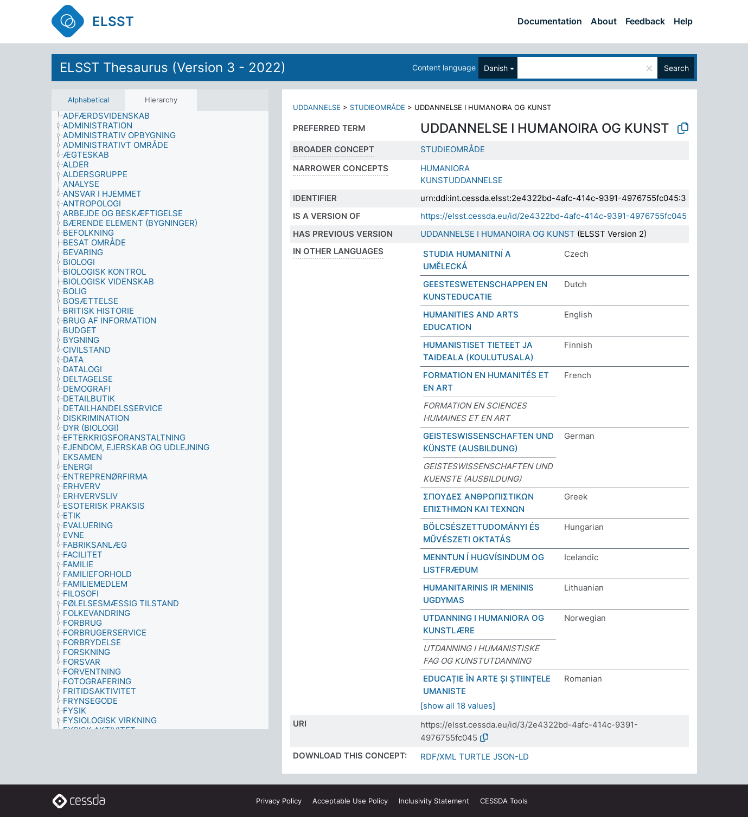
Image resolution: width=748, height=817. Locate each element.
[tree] (160, 420)
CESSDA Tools (504, 800)
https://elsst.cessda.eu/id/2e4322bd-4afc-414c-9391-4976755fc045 (553, 216)
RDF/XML (438, 756)
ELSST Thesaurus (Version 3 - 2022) (173, 67)
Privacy (279, 800)
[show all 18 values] (457, 706)
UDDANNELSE (317, 107)
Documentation (549, 21)
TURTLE (474, 756)
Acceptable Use (350, 800)
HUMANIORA (445, 168)
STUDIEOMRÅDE (377, 107)
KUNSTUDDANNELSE (461, 180)
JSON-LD (511, 756)
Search (676, 68)
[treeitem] (110, 116)
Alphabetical (88, 99)
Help (683, 21)
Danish (496, 68)
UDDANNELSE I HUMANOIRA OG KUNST (497, 234)
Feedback (645, 21)
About (604, 21)
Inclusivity (434, 800)
